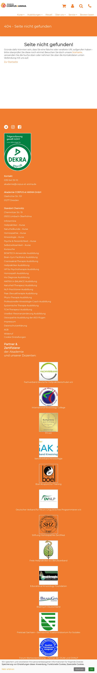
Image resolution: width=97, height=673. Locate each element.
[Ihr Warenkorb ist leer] (64, 7)
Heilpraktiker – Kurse (14, 225)
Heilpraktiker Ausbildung (16, 265)
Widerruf (8, 334)
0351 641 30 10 (11, 180)
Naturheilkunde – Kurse (16, 229)
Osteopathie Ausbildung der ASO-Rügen (24, 317)
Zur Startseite (11, 62)
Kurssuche (9, 249)
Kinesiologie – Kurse (14, 237)
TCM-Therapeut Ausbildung (18, 309)
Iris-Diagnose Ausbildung (17, 277)
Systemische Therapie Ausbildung (21, 305)
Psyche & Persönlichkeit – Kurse (20, 241)
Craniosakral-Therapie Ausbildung (21, 261)
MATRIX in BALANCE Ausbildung (20, 281)
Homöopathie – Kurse (15, 233)
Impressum (10, 321)
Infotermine (10, 221)
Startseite (77, 52)
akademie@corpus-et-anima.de (20, 184)
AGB (6, 330)
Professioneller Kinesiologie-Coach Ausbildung (27, 301)
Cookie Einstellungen (15, 337)
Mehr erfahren (8, 669)
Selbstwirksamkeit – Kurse (17, 245)
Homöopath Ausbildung (16, 273)
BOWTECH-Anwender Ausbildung (21, 253)
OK (91, 669)
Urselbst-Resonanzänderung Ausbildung (25, 313)
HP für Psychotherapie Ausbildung (21, 269)
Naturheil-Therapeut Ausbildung (20, 285)
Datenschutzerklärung (15, 325)
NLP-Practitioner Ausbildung (18, 289)
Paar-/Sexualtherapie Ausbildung (20, 293)
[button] (72, 7)
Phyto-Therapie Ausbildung (18, 297)
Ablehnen (79, 669)
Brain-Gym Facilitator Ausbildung (21, 257)
